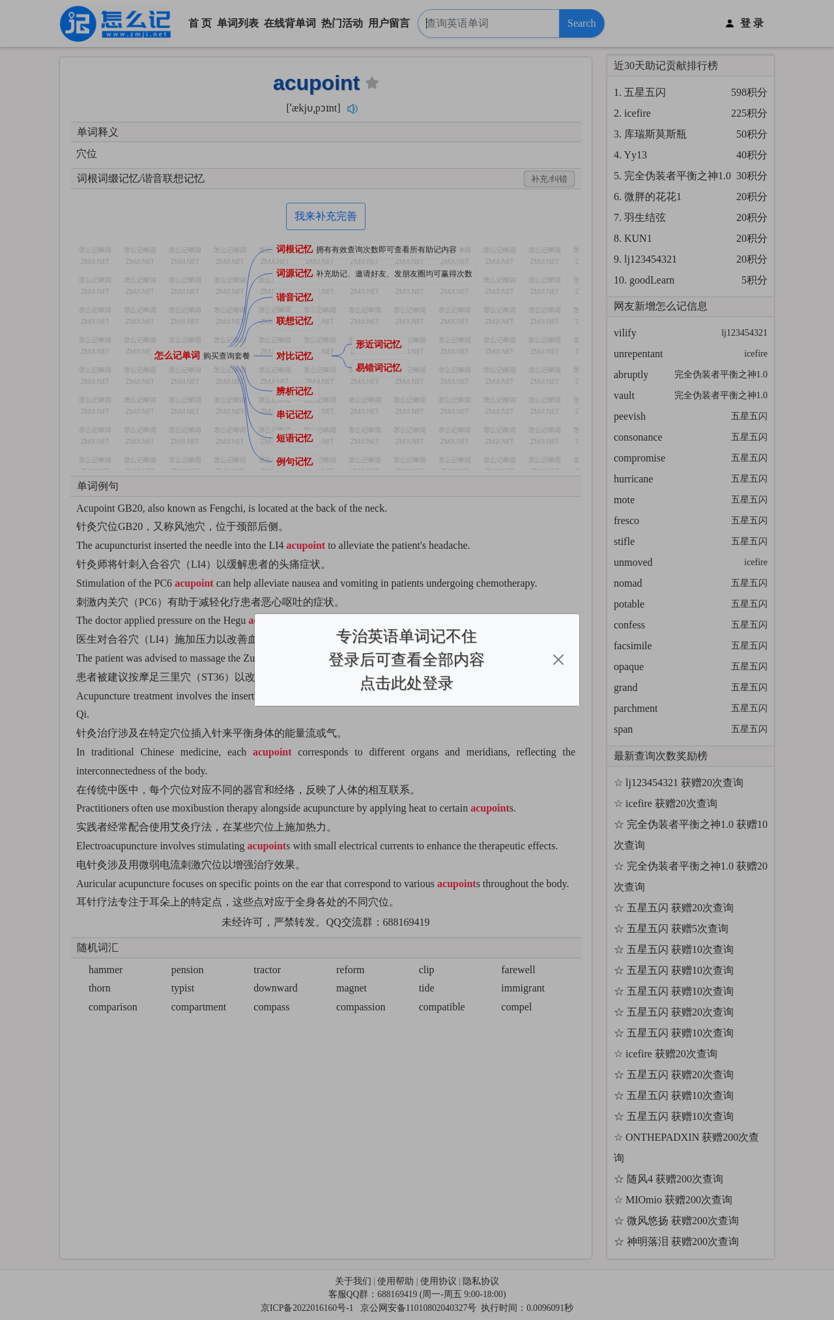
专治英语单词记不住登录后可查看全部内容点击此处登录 (406, 660)
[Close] (558, 659)
